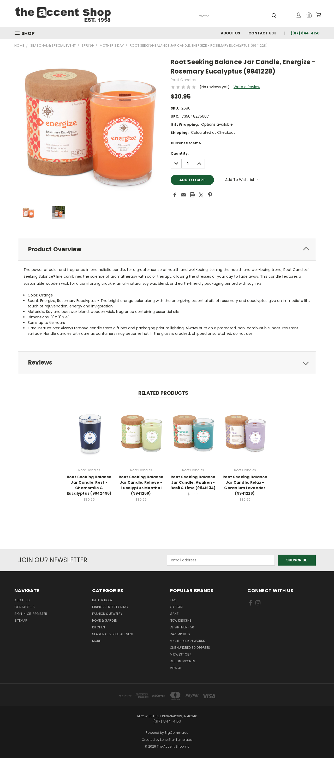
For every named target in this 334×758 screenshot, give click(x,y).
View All (176, 668)
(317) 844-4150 (305, 33)
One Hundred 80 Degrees (190, 647)
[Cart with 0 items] (318, 14)
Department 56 (182, 627)
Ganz (174, 613)
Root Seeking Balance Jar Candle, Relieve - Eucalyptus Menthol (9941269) (141, 485)
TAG (173, 600)
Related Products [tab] (163, 393)
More (96, 641)
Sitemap (20, 620)
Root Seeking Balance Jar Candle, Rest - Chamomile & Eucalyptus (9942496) (89, 485)
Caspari (176, 607)
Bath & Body (102, 600)
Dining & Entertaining (110, 607)
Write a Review (247, 86)
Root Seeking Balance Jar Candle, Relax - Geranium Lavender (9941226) (245, 485)
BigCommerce (176, 732)
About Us (230, 33)
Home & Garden (104, 620)
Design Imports (182, 661)
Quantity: (180, 153)
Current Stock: (186, 143)
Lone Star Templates (176, 739)
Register (40, 613)
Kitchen (98, 627)
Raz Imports (180, 634)
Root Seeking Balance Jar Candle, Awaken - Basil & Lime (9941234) (193, 482)
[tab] (167, 249)
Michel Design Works (187, 641)
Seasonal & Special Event (113, 634)
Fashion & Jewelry (107, 613)
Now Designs (181, 620)
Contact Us (262, 33)
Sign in (20, 613)
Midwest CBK (180, 654)
